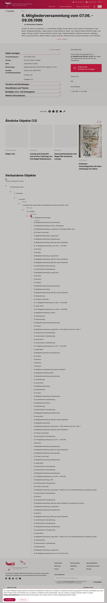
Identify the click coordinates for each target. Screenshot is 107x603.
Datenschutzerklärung (11, 595)
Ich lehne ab (23, 599)
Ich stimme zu (9, 599)
